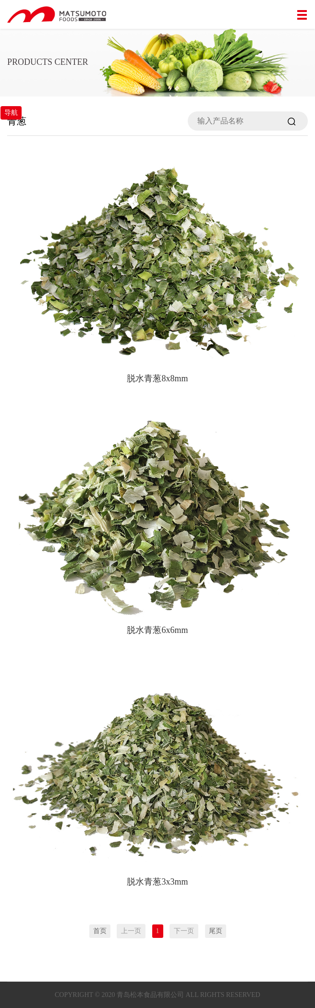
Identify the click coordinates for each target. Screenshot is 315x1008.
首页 (100, 931)
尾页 (215, 931)
